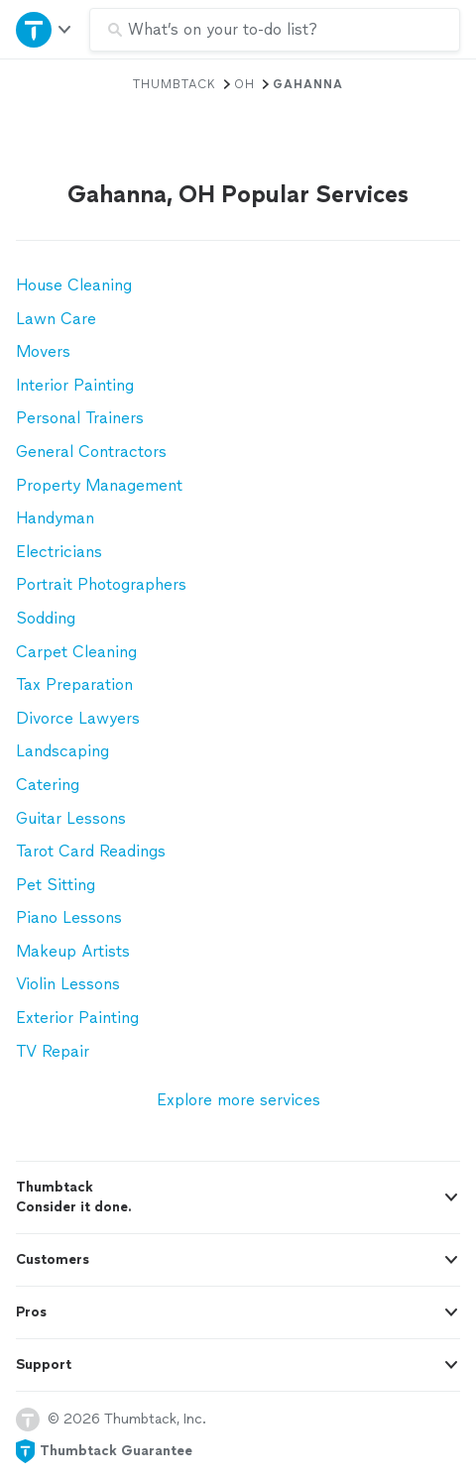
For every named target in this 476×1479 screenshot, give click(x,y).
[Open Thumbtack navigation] (44, 29)
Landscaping (62, 750)
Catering (47, 784)
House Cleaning (74, 285)
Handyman (55, 518)
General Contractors (91, 451)
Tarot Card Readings (91, 851)
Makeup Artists (73, 951)
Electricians (59, 551)
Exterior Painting (77, 1017)
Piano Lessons (69, 917)
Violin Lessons (68, 983)
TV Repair (52, 1051)
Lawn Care (56, 318)
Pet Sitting (55, 884)
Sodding (45, 618)
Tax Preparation (74, 684)
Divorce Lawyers (78, 718)
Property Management (99, 485)
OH (244, 84)
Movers (43, 351)
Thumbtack (174, 84)
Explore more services (238, 1099)
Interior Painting (75, 385)
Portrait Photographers (101, 584)
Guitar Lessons (71, 818)
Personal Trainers (80, 417)
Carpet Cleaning (76, 651)
